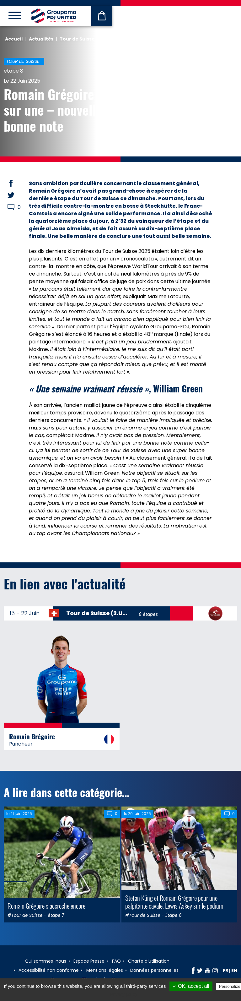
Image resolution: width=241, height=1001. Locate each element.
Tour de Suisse (77, 39)
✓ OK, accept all (191, 986)
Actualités (41, 39)
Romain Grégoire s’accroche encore (46, 906)
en (234, 970)
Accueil (14, 39)
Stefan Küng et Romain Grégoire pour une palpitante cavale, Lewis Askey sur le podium (174, 902)
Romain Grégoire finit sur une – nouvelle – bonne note (62, 109)
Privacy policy (123, 994)
